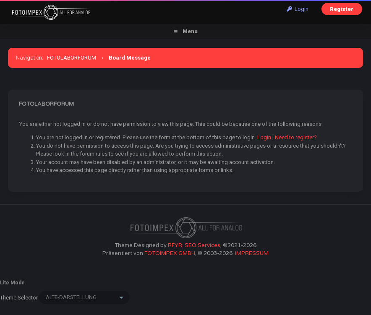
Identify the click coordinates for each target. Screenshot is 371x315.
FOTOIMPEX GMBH (169, 253)
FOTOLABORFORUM (71, 58)
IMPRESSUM (252, 253)
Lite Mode (12, 283)
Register (341, 9)
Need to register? (296, 137)
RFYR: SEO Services (194, 245)
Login (297, 9)
